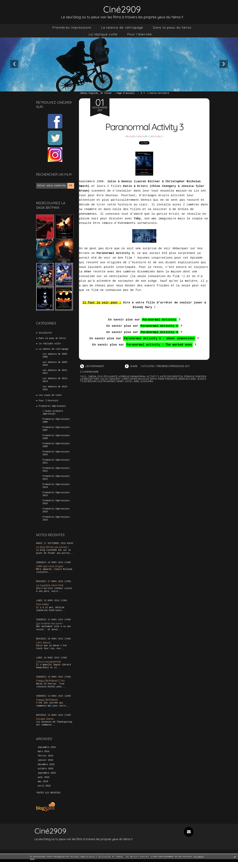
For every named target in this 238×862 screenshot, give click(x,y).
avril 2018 (44, 789)
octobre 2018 (45, 771)
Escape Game (45, 721)
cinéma (92, 376)
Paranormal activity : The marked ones (159, 344)
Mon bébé (42, 606)
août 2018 (43, 780)
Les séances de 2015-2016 (55, 389)
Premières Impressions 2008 (56, 438)
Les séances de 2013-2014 (55, 380)
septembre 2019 (47, 750)
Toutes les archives (48, 795)
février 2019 (45, 758)
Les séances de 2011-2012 (55, 372)
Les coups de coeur (50, 396)
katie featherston (172, 376)
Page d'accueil (126, 93)
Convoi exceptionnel (48, 664)
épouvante (110, 376)
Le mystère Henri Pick (50, 587)
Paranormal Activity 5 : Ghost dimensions (159, 338)
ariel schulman (144, 381)
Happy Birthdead (46, 702)
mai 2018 (43, 784)
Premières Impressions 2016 (56, 504)
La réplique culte (103, 34)
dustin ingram (107, 381)
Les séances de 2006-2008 (55, 356)
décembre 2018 (46, 767)
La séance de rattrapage (122, 27)
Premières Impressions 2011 (56, 463)
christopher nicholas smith (140, 378)
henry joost (125, 381)
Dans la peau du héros (172, 27)
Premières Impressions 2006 (56, 422)
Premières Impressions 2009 (56, 446)
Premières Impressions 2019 (56, 521)
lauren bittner (89, 378)
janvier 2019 (45, 763)
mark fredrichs (169, 378)
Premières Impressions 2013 (56, 479)
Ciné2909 (122, 9)
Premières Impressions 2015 (56, 496)
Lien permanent (92, 366)
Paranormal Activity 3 (144, 126)
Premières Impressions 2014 (56, 488)
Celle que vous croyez (50, 568)
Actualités (45, 333)
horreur (124, 376)
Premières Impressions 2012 (56, 471)
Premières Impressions (71, 27)
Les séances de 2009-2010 (55, 364)
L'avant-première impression (53, 413)
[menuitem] (71, 27)
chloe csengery (110, 378)
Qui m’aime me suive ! (49, 626)
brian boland (188, 378)
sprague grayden (196, 376)
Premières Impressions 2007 (56, 430)
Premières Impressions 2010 (56, 455)
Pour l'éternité (139, 34)
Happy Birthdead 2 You (50, 683)
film (100, 376)
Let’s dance (43, 645)
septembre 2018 (47, 776)
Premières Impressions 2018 (56, 513)
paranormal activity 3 (145, 376)
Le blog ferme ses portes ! (52, 549)
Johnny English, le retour (96, 93)
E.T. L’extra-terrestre (155, 93)
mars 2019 (43, 754)
